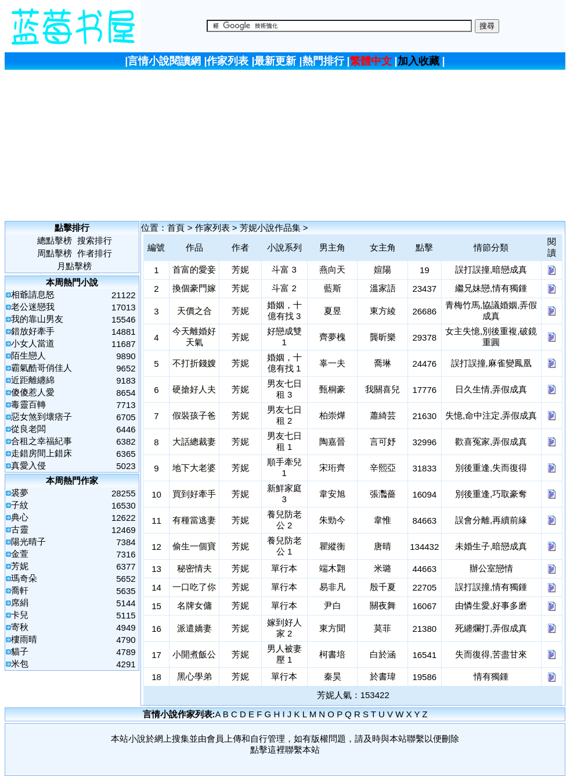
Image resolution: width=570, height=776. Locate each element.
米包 (19, 663)
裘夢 (19, 493)
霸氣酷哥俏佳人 (41, 368)
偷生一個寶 (194, 546)
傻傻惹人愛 (33, 392)
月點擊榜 (74, 266)
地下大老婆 (194, 468)
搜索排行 (94, 240)
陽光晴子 (28, 541)
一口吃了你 (194, 587)
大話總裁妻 (194, 441)
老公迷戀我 (33, 307)
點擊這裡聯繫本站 (285, 749)
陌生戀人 (28, 355)
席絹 (19, 602)
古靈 (19, 529)
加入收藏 (418, 61)
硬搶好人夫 (194, 389)
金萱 (19, 554)
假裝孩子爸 (194, 415)
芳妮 (19, 566)
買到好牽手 (194, 494)
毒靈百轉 (28, 404)
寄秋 (19, 627)
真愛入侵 (28, 465)
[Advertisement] (286, 144)
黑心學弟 (194, 676)
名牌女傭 (194, 605)
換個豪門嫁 (194, 288)
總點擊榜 (54, 240)
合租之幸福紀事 (41, 441)
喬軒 (19, 590)
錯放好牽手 (33, 331)
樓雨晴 (24, 639)
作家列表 (227, 61)
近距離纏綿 (33, 380)
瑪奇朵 (24, 578)
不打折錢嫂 (194, 363)
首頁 (176, 228)
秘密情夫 (194, 568)
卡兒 (19, 615)
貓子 (19, 651)
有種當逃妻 (194, 520)
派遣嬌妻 (194, 628)
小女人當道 (33, 343)
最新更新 (275, 61)
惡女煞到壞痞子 (41, 416)
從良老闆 (28, 429)
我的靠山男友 (37, 319)
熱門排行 (323, 61)
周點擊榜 (54, 253)
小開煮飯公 (194, 654)
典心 (19, 517)
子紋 (19, 505)
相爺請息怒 (33, 294)
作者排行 (94, 253)
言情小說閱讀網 (164, 61)
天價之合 (194, 311)
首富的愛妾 (194, 269)
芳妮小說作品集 (270, 228)
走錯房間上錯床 (41, 453)
